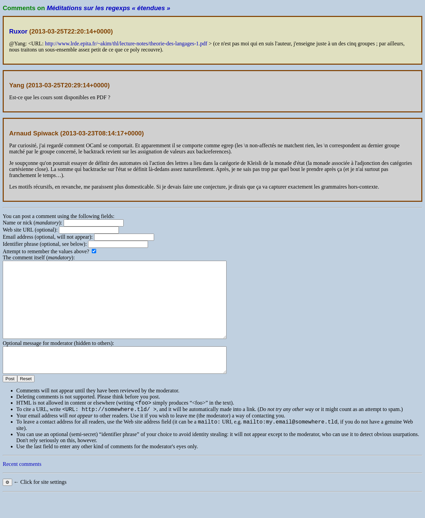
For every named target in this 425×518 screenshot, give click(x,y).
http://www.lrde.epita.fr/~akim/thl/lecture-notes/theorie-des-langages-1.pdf (126, 43)
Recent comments (22, 487)
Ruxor (18, 31)
